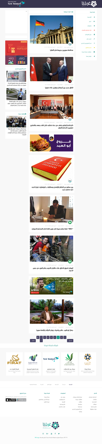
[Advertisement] (16, 21)
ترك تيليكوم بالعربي (88, 30)
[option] (14, 363)
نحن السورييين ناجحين (88, 43)
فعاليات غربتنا (79, 399)
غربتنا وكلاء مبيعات (77, 397)
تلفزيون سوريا (67, 47)
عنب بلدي (68, 225)
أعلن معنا (57, 384)
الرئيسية (91, 17)
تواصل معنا (90, 56)
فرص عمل (91, 38)
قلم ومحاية (62, 404)
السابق (70, 340)
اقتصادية (94, 402)
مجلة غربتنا (46, 397)
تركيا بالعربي (67, 84)
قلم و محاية (93, 406)
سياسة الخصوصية (33, 384)
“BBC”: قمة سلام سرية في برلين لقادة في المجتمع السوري (52, 229)
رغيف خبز (63, 397)
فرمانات (94, 404)
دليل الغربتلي (90, 34)
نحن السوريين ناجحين (77, 409)
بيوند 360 (37, 437)
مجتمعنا (80, 406)
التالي (33, 340)
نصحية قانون (90, 47)
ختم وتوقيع (62, 399)
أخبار (92, 21)
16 (37, 337)
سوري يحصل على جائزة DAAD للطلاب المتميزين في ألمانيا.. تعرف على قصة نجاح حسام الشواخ (16, 103)
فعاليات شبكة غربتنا (88, 51)
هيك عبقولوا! (93, 409)
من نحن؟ (63, 384)
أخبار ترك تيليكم (92, 397)
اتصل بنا (41, 384)
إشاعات (94, 399)
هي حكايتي (62, 406)
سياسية (80, 404)
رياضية (80, 411)
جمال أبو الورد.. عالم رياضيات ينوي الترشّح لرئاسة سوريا (54, 330)
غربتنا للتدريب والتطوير (44, 399)
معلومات (91, 25)
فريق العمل (49, 384)
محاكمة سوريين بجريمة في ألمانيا (61, 50)
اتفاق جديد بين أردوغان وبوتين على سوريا (59, 88)
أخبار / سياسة (67, 11)
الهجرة (63, 402)
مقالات (80, 402)
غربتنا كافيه (46, 402)
